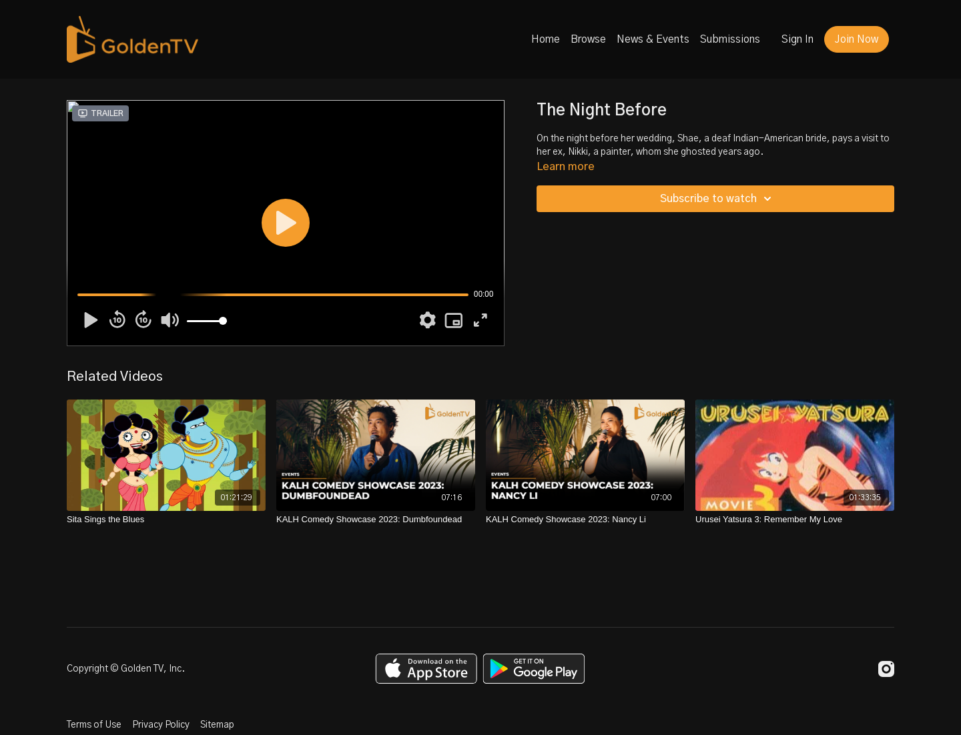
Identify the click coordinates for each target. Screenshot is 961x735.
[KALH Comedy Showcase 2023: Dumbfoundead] (375, 519)
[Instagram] (886, 669)
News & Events (653, 39)
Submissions (730, 39)
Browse (588, 39)
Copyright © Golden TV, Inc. (126, 669)
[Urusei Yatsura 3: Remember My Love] (794, 519)
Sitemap (217, 725)
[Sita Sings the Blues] (166, 519)
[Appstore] (426, 669)
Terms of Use (94, 725)
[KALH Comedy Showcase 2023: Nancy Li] (585, 519)
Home (545, 39)
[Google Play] (534, 669)
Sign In (797, 39)
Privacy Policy (161, 725)
